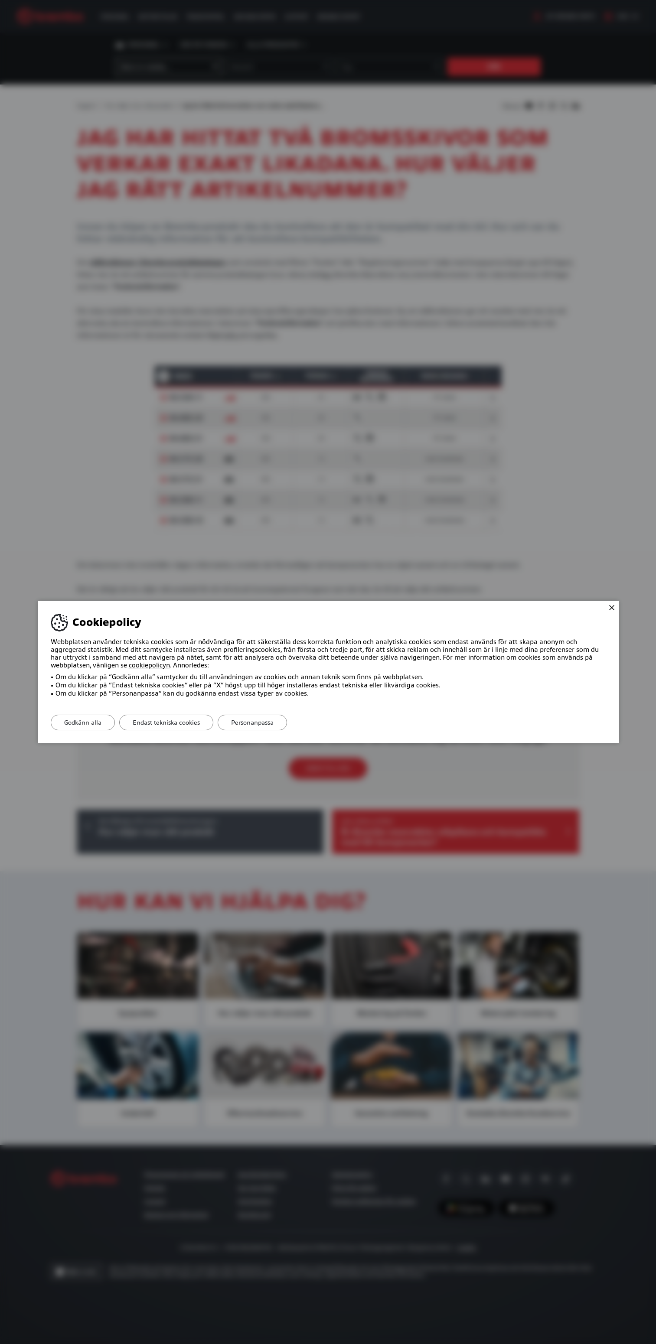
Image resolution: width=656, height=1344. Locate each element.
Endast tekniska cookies (166, 722)
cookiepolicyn (149, 665)
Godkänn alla (82, 722)
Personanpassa (252, 722)
